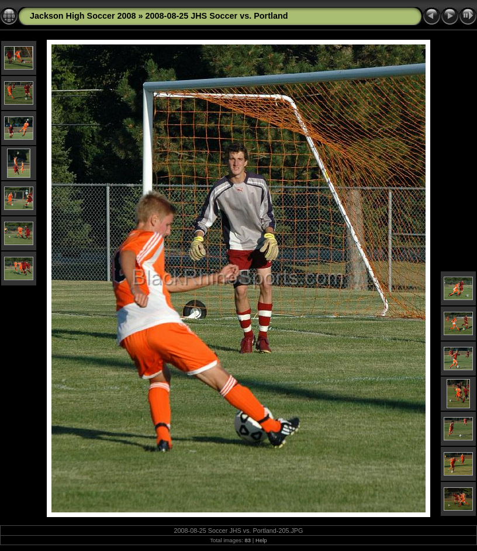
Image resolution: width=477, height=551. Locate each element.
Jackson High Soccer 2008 (83, 15)
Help (261, 540)
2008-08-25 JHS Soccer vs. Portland (217, 15)
